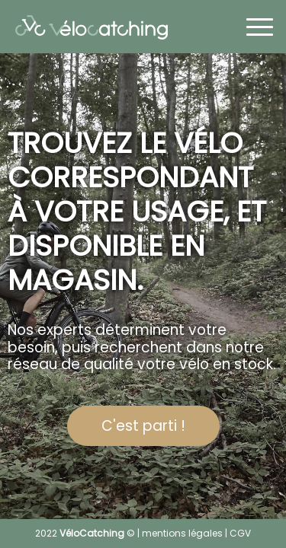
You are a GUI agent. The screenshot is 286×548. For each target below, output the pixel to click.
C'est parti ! (143, 426)
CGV (240, 533)
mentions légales (182, 533)
